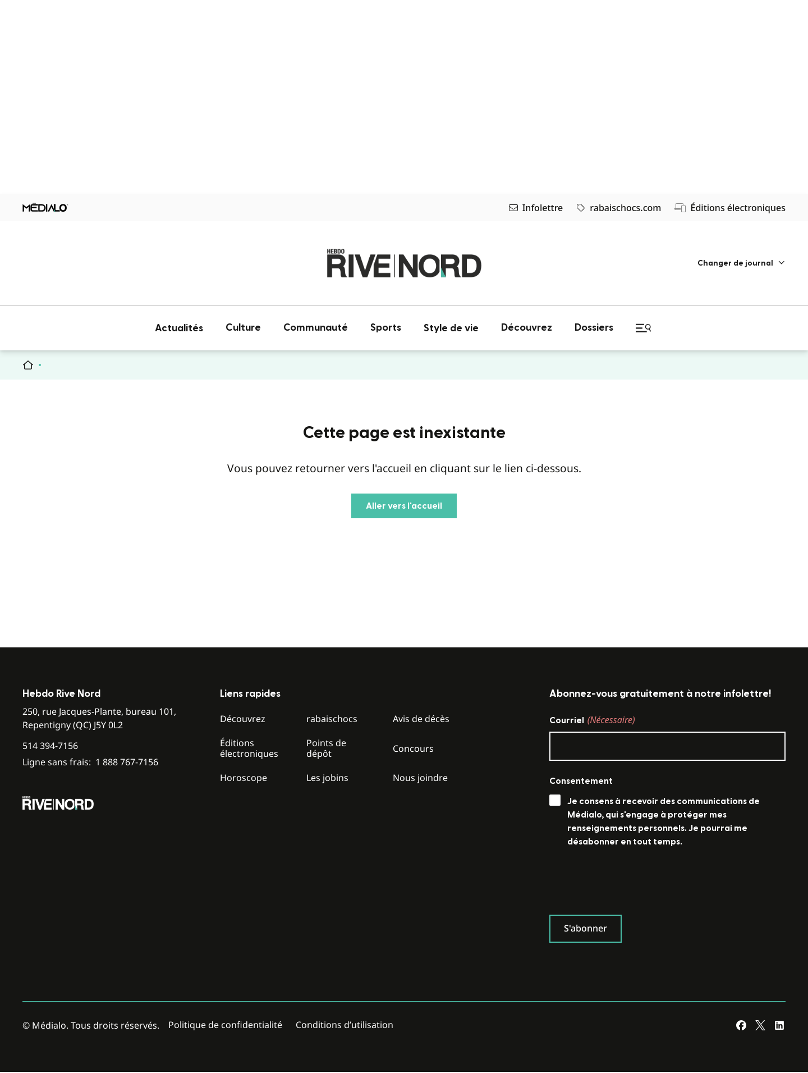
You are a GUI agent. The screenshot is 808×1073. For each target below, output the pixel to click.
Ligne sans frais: (90, 762)
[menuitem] (741, 263)
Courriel (592, 720)
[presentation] (634, 884)
